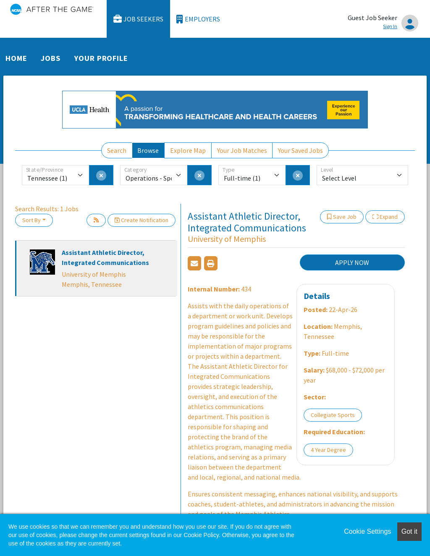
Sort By (31, 220)
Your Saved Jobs (300, 150)
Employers (198, 19)
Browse (148, 150)
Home (16, 58)
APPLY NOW (352, 262)
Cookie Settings (367, 531)
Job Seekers (138, 19)
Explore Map (188, 150)
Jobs (50, 58)
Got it (409, 531)
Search (116, 150)
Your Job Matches (242, 150)
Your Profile (101, 58)
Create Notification (141, 220)
